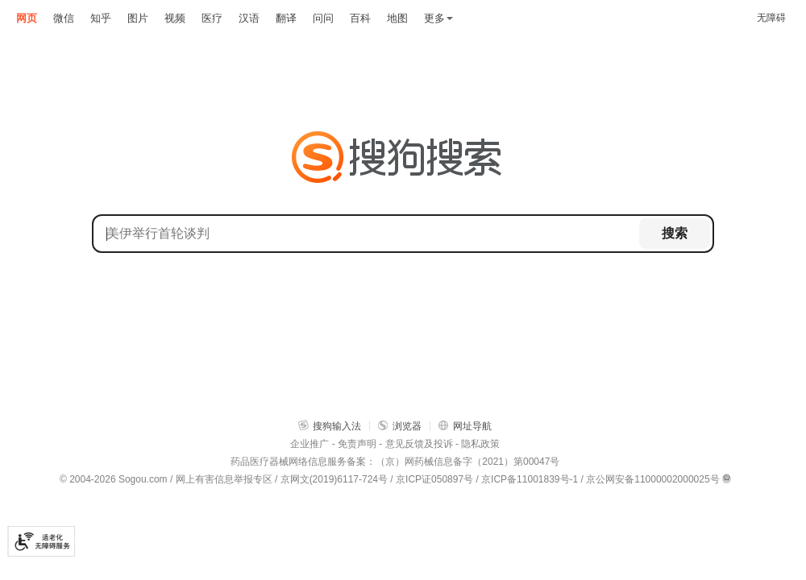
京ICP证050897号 (434, 479)
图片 (137, 18)
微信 (63, 18)
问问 (323, 18)
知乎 (100, 18)
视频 (174, 18)
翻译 (286, 18)
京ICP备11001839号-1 (529, 479)
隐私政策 (480, 444)
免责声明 (357, 444)
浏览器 (400, 426)
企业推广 (309, 444)
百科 (360, 18)
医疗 (212, 18)
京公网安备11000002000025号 (652, 479)
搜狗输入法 (329, 426)
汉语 (249, 18)
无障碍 (771, 17)
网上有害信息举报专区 (224, 479)
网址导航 (465, 426)
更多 (438, 18)
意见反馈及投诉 (419, 444)
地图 (397, 18)
